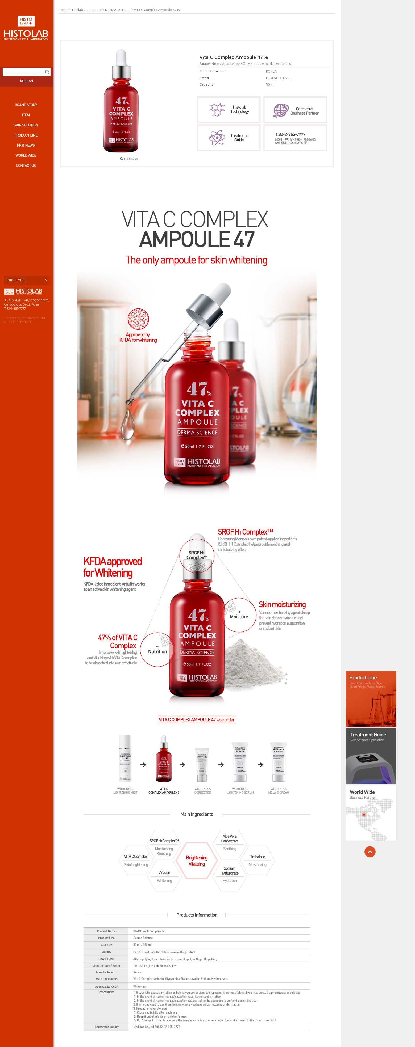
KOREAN (26, 81)
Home (63, 9)
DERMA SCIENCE (117, 9)
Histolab (77, 9)
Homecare (94, 9)
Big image (129, 158)
